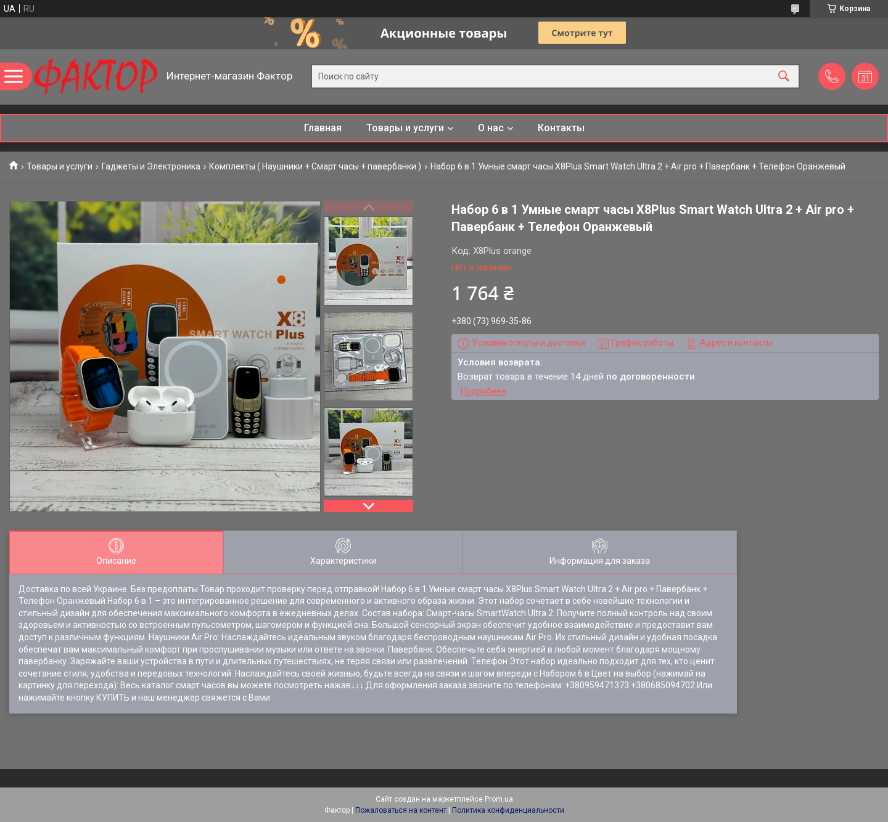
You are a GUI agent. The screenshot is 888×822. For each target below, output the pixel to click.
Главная (323, 128)
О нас (491, 128)
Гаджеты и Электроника (151, 166)
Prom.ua (499, 799)
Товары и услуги (405, 128)
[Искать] (784, 76)
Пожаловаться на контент (400, 810)
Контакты (561, 128)
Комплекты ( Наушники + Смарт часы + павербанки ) (315, 166)
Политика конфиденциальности (508, 810)
